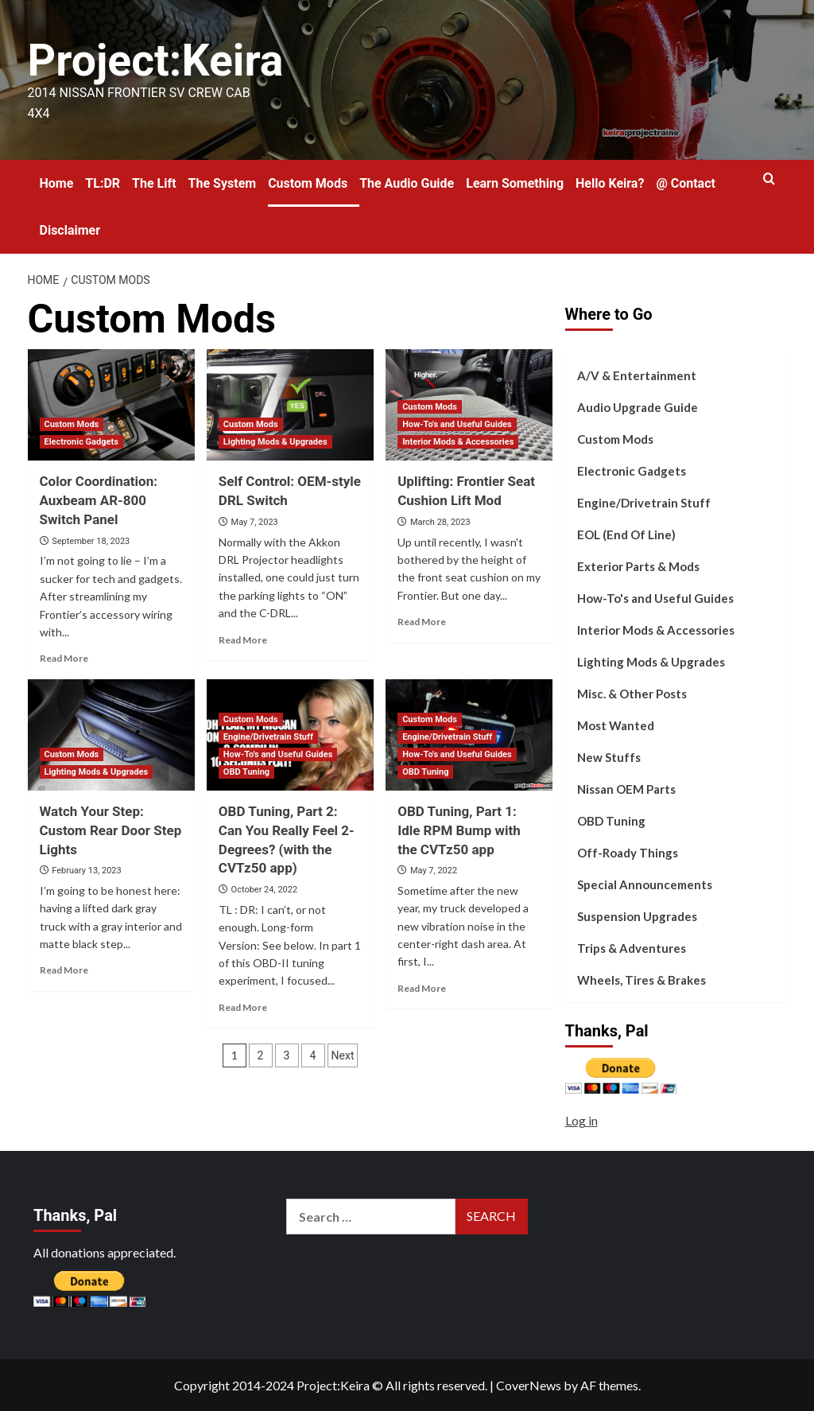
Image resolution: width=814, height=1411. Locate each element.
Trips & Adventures (631, 948)
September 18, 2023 (91, 540)
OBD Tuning (611, 821)
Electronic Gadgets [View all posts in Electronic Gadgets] (81, 442)
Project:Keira (164, 59)
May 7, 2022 (433, 870)
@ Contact (685, 182)
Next (343, 1055)
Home (57, 182)
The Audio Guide (406, 182)
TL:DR (102, 182)
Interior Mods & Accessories (656, 630)
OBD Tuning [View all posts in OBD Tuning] (246, 772)
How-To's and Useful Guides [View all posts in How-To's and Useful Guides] (457, 424)
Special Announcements (644, 884)
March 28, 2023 (440, 522)
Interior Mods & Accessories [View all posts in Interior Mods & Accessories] (458, 442)
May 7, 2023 (254, 522)
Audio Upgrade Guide (637, 407)
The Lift (154, 182)
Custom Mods (307, 182)
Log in (581, 1120)
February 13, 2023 (87, 870)
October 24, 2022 (264, 889)
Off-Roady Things (627, 852)
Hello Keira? (610, 182)
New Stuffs (609, 757)
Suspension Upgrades (637, 916)
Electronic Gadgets (631, 471)
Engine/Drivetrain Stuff (644, 503)
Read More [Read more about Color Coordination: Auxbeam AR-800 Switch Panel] (64, 658)
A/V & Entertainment (636, 375)
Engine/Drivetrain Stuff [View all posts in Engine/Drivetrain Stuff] (268, 737)
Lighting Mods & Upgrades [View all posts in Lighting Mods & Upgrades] (275, 442)
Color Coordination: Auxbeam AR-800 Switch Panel (99, 500)
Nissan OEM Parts (626, 789)
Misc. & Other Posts (632, 693)
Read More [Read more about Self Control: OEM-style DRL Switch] (243, 639)
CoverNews (528, 1385)
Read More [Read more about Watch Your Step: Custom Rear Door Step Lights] (64, 970)
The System (222, 182)
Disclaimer (70, 229)
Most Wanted (615, 725)
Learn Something (515, 182)
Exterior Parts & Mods (638, 566)
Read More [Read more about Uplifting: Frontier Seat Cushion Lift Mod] (421, 622)
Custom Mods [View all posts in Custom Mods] (72, 424)
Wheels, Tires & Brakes (641, 980)
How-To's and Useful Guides (655, 598)
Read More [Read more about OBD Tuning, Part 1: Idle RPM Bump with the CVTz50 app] (421, 987)
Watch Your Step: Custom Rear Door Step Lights (111, 830)
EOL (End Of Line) (626, 534)
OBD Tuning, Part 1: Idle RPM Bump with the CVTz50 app (459, 830)
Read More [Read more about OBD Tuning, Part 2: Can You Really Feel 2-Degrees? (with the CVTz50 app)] (243, 1007)
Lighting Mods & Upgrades (651, 662)
